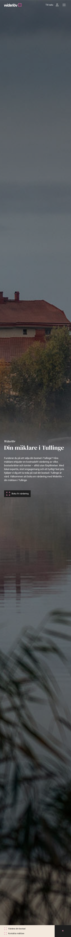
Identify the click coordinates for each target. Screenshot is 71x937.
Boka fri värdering (20, 493)
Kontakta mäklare (16, 933)
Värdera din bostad (16, 928)
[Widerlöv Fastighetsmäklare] (13, 5)
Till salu (49, 5)
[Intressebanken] (57, 5)
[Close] (63, 931)
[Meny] (64, 4)
